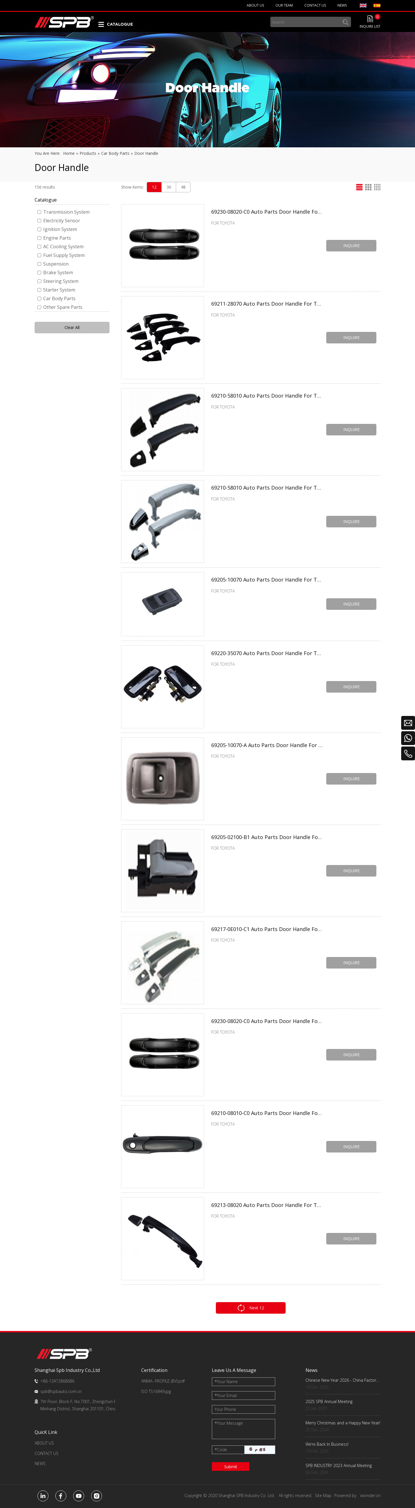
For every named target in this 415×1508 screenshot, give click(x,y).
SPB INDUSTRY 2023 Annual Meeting (338, 1465)
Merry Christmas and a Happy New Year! (342, 1423)
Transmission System (63, 212)
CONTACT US (47, 1453)
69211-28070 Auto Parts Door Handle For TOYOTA (267, 304)
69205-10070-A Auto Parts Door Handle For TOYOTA (267, 745)
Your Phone (225, 1409)
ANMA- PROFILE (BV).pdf (163, 1381)
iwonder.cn (370, 1495)
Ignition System (57, 229)
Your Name (226, 1381)
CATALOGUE (120, 24)
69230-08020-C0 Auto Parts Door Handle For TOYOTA (267, 212)
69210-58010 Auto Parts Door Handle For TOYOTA (267, 396)
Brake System (55, 272)
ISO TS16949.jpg (156, 1391)
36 (169, 187)
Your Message (229, 1423)
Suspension (53, 264)
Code (221, 1449)
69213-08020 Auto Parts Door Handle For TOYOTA (267, 1205)
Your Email (226, 1395)
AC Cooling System (60, 246)
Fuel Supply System (61, 255)
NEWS (40, 1463)
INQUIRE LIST (370, 26)
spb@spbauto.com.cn (61, 1391)
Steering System (57, 281)
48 (183, 187)
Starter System (56, 290)
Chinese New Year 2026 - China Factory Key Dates (342, 1380)
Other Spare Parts (59, 307)
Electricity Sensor (58, 220)
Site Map (323, 1495)
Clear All (72, 327)
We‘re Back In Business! (326, 1444)
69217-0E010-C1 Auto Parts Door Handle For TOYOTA (267, 929)
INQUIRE (352, 245)
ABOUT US (44, 1443)
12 (154, 187)
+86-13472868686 (57, 1381)
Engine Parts (54, 238)
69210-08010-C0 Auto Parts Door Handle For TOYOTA (267, 1113)
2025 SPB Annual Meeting (328, 1401)
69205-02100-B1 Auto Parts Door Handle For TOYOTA (267, 837)
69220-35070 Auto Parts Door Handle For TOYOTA (267, 653)
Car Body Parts (56, 298)
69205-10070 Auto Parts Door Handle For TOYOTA (267, 580)
